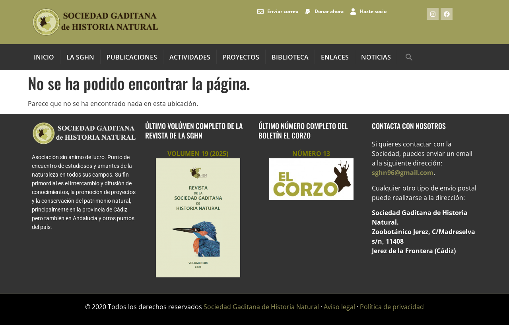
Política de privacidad (392, 306)
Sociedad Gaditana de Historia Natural (261, 306)
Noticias (376, 57)
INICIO (44, 57)
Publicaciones (132, 57)
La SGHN (80, 57)
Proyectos (241, 57)
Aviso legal (339, 306)
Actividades (189, 57)
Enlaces (335, 57)
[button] (409, 57)
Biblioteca (290, 57)
